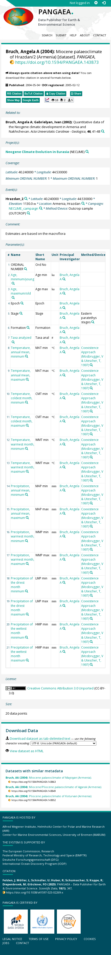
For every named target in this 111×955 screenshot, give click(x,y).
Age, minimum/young (22, 277)
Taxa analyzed (21, 337)
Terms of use (39, 939)
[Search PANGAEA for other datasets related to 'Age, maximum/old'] (13, 297)
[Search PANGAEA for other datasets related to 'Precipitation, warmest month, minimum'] (26, 540)
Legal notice (12, 939)
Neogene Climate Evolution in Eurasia (37, 151)
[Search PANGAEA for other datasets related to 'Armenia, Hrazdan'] (83, 203)
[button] (59, 100)
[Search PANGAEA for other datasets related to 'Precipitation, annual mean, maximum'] (27, 517)
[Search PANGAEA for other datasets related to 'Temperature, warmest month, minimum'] (26, 448)
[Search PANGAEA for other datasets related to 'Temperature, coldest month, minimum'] (26, 402)
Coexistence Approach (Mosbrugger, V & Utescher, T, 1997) (92, 356)
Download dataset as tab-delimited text (40, 738)
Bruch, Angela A (22, 51)
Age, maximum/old (21, 291)
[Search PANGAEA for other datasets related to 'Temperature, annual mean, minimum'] (26, 356)
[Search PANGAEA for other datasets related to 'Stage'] (21, 313)
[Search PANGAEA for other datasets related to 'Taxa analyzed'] (13, 342)
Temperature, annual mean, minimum (21, 352)
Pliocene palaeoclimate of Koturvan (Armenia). (49, 796)
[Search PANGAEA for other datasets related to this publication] (102, 131)
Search (47, 35)
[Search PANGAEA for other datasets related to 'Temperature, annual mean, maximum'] (27, 379)
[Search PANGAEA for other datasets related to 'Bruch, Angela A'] (63, 279)
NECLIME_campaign (23, 208)
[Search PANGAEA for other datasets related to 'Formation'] (28, 327)
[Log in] (104, 3)
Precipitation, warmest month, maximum (22, 559)
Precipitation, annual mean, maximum (20, 513)
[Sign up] (96, 3)
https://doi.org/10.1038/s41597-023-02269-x (34, 892)
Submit (61, 35)
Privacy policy (66, 939)
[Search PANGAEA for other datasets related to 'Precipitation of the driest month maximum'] (27, 614)
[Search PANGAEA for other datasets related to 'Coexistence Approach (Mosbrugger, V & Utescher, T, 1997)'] (91, 364)
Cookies (90, 939)
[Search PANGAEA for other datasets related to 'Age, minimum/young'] (13, 283)
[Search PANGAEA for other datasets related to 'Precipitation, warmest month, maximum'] (27, 563)
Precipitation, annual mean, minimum (20, 490)
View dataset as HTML (26, 751)
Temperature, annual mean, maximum (21, 374)
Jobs (6, 943)
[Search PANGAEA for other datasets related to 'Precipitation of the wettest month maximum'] (27, 660)
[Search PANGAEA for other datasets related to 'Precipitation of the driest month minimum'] (26, 591)
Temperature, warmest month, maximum (22, 467)
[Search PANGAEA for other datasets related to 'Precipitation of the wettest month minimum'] (26, 637)
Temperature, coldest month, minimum (21, 398)
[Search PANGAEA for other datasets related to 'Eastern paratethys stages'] (92, 322)
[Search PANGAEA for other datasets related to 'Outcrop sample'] (28, 213)
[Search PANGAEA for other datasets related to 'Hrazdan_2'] (26, 198)
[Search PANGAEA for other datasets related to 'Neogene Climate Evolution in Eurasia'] (87, 151)
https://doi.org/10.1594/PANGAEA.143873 (57, 62)
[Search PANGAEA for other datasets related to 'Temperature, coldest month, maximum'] (27, 425)
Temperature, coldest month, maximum (21, 421)
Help (73, 35)
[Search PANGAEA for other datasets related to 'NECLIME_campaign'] (40, 208)
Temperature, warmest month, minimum (22, 444)
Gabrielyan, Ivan (47, 122)
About (85, 35)
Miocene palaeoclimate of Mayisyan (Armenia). (49, 777)
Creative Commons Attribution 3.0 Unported (60, 688)
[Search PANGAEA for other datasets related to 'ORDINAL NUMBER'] (25, 268)
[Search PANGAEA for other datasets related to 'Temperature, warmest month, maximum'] (27, 471)
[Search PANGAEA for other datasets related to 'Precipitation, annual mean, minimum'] (26, 494)
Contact (99, 35)
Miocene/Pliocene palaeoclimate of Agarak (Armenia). (54, 787)
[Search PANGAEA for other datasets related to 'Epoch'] (22, 303)
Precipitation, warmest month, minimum (22, 536)
